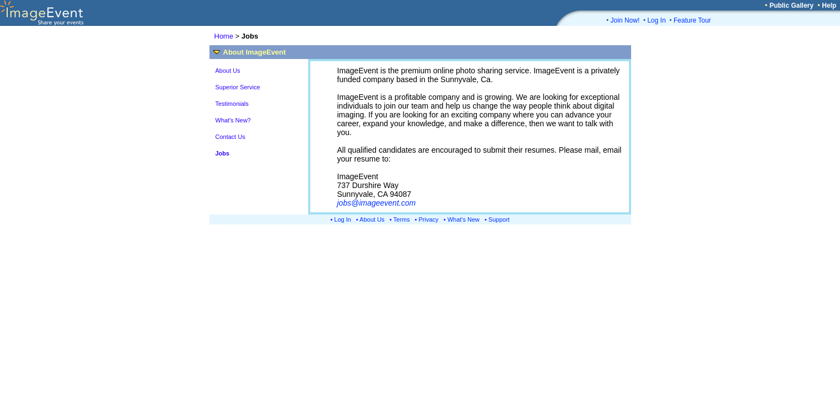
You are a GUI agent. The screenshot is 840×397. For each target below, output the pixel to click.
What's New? (233, 120)
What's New (464, 219)
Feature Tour (692, 20)
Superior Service (238, 87)
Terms (402, 219)
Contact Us (230, 136)
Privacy (429, 219)
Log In (656, 20)
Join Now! (625, 20)
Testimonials (232, 103)
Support (499, 219)
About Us (228, 70)
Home (224, 36)
